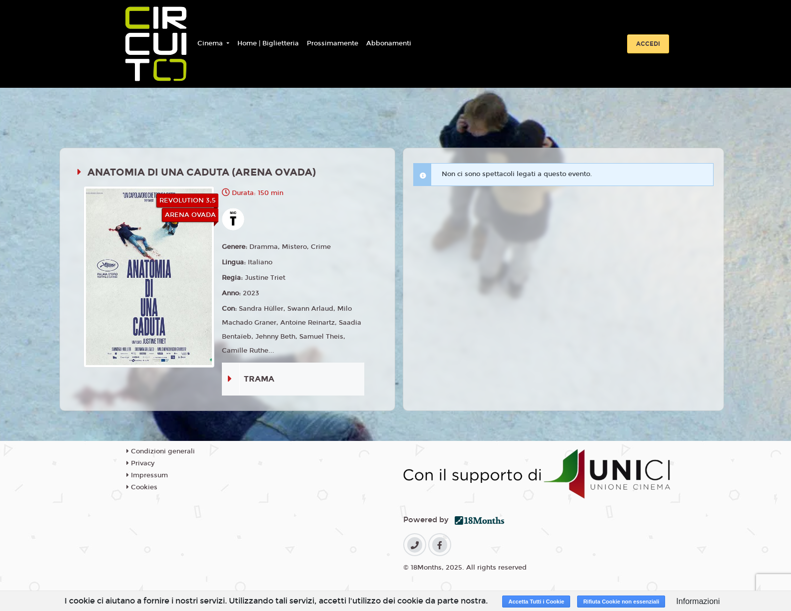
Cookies (141, 487)
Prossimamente (332, 43)
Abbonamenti (388, 43)
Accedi (648, 43)
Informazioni (698, 601)
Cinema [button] (211, 43)
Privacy (140, 463)
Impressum (147, 475)
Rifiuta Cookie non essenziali (621, 602)
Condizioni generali (160, 451)
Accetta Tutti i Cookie (536, 602)
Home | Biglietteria (268, 43)
